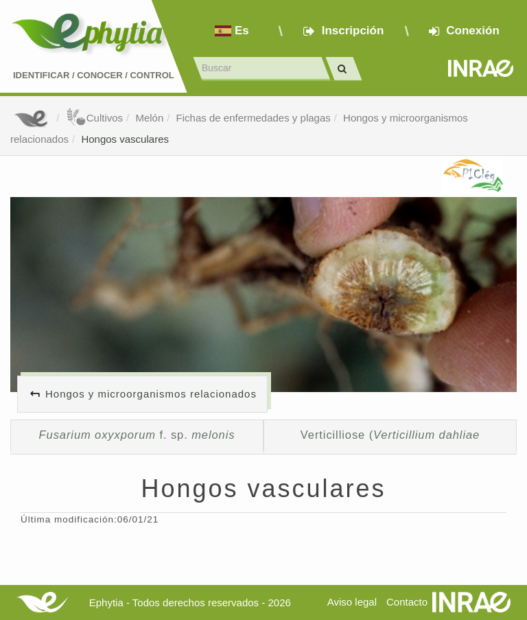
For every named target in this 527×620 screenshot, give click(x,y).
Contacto (407, 602)
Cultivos (94, 118)
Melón (149, 118)
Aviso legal (352, 602)
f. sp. (137, 434)
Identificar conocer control (93, 75)
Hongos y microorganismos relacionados (151, 394)
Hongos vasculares (125, 139)
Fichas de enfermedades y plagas (253, 118)
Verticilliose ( (390, 434)
